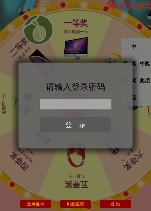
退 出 (115, 204)
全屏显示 (35, 204)
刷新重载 (75, 204)
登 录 (75, 125)
